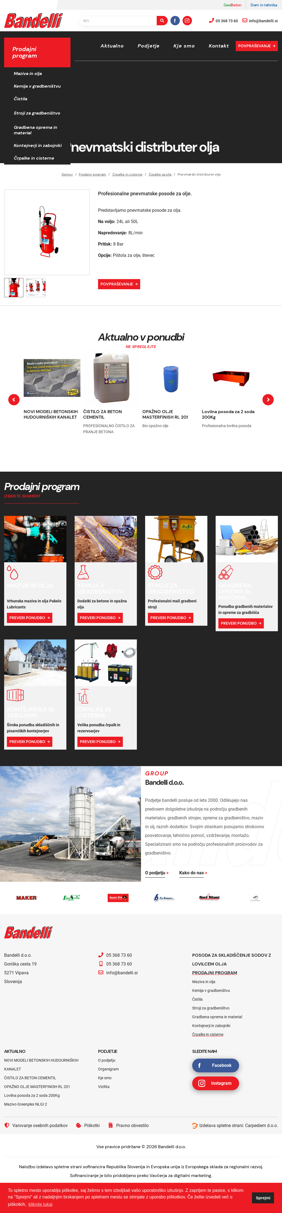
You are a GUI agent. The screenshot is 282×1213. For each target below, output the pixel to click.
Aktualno (112, 46)
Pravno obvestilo (128, 1125)
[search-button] (162, 20)
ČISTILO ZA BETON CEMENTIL (102, 414)
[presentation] (14, 399)
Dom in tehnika (264, 4)
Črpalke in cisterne (34, 158)
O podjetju (106, 1060)
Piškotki (88, 1125)
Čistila (20, 99)
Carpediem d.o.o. (261, 1125)
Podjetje (149, 46)
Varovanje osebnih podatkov (36, 1125)
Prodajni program (92, 174)
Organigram (108, 1069)
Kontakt (219, 46)
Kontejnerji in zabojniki (38, 145)
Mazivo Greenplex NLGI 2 (25, 1104)
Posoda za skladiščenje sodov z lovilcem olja (231, 959)
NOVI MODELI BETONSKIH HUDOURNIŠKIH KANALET (51, 414)
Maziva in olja (28, 73)
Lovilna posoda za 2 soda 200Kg (228, 414)
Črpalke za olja (160, 174)
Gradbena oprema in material (35, 130)
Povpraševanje (254, 45)
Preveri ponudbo (27, 617)
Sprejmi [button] (263, 1198)
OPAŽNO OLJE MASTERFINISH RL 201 (165, 414)
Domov (67, 174)
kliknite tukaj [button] (40, 1204)
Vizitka (104, 1086)
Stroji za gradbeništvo (37, 113)
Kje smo (184, 46)
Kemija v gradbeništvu (37, 86)
